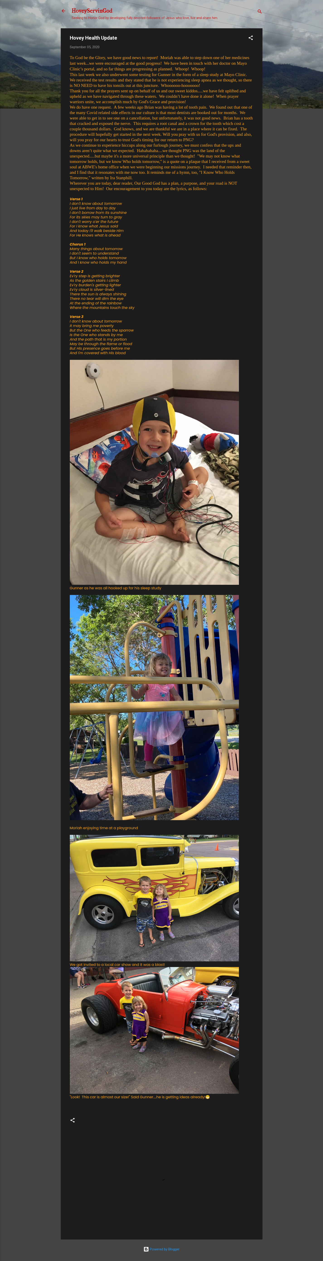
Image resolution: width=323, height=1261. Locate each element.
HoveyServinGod (92, 11)
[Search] (259, 12)
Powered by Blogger (161, 1249)
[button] (250, 38)
